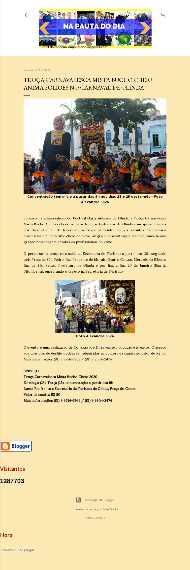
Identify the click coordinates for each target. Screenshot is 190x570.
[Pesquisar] (163, 14)
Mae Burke (110, 509)
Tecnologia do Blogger (95, 500)
